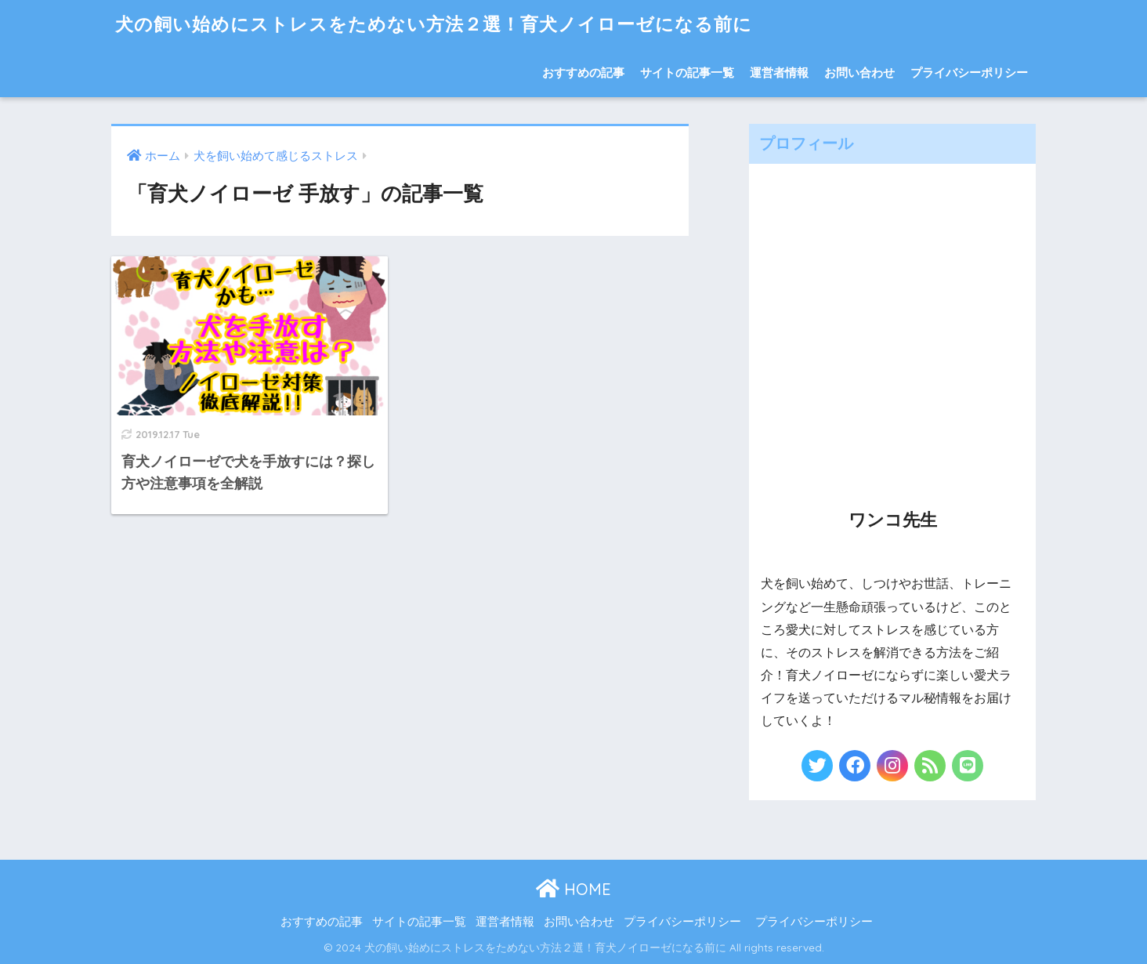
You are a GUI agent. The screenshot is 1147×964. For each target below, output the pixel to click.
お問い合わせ (859, 72)
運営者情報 (779, 72)
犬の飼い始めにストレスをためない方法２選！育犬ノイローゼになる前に (433, 24)
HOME (573, 889)
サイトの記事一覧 (687, 72)
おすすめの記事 (583, 72)
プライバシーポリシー (969, 72)
